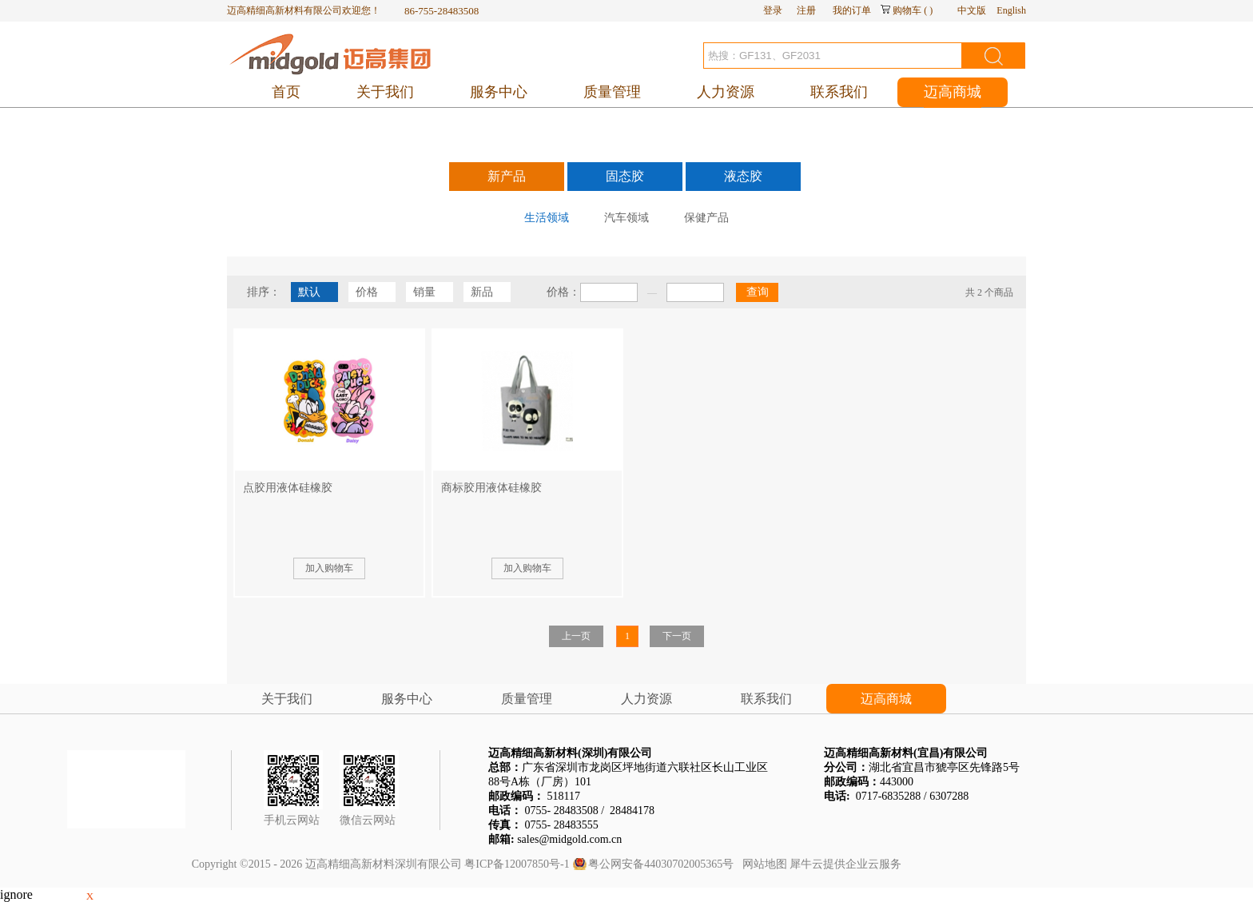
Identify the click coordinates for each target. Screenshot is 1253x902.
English (1011, 10)
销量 (424, 292)
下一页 (676, 636)
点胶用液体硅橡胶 (287, 488)
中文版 (971, 10)
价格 (367, 292)
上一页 (576, 636)
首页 (286, 92)
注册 (806, 10)
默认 (309, 292)
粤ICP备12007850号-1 (516, 864)
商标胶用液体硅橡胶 (491, 488)
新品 (482, 292)
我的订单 (852, 10)
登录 (772, 10)
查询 (757, 292)
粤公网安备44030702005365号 (661, 864)
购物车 (907, 10)
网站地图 (762, 864)
